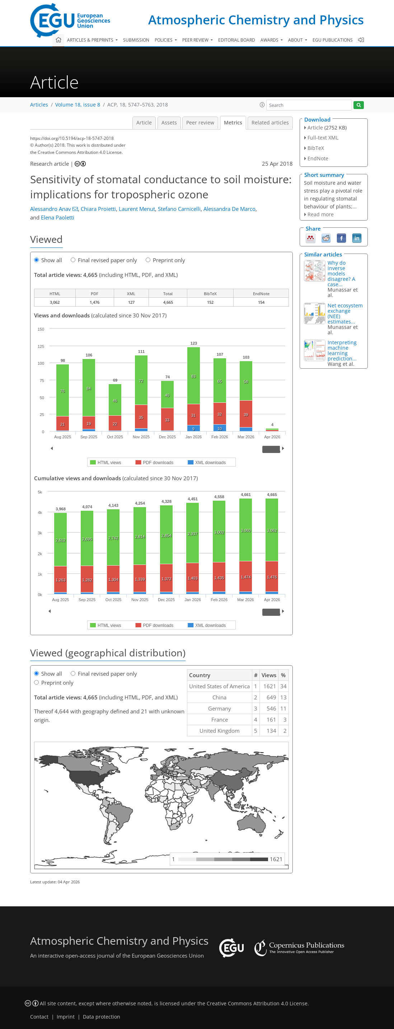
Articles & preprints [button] (90, 40)
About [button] (296, 40)
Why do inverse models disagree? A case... (341, 273)
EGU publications (333, 40)
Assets (169, 122)
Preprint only (165, 260)
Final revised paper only (104, 260)
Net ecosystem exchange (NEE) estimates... (345, 313)
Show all (48, 260)
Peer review (200, 122)
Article (144, 122)
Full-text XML (323, 137)
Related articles (270, 122)
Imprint (66, 1017)
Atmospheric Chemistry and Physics (256, 19)
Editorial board (236, 40)
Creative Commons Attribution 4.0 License (257, 1003)
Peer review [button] (196, 40)
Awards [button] (270, 40)
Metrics (233, 122)
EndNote (318, 158)
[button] (262, 105)
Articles (39, 105)
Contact (39, 1017)
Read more (321, 214)
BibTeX (316, 148)
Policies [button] (164, 40)
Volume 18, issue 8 (77, 105)
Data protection (101, 1017)
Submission (136, 40)
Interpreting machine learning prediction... (342, 350)
